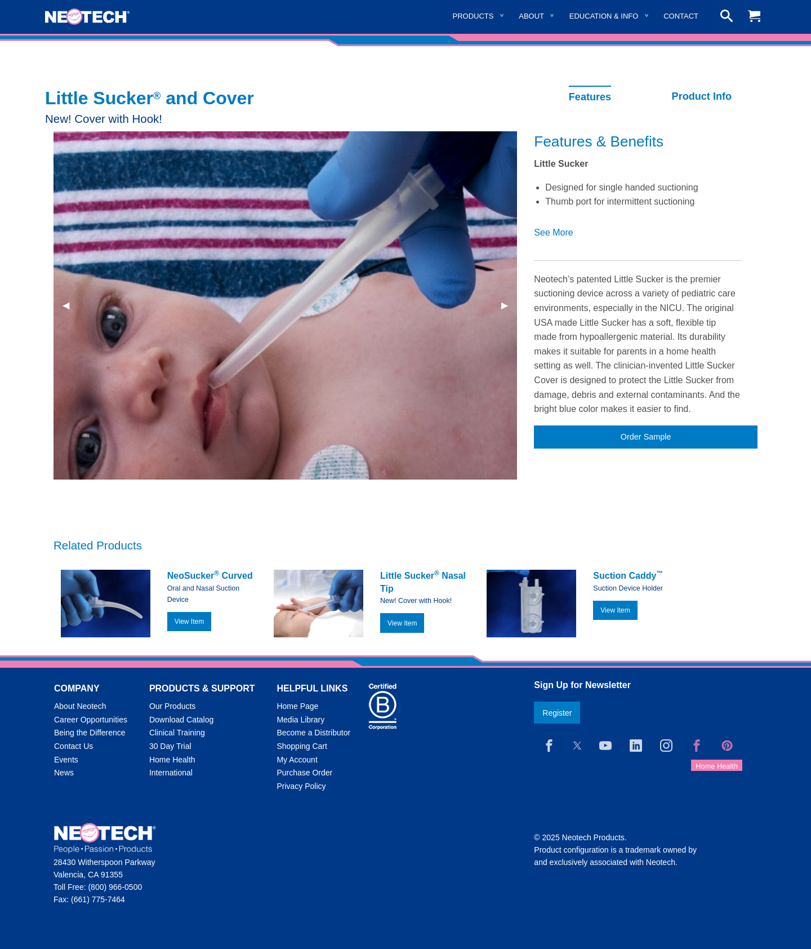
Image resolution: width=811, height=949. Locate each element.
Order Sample (646, 436)
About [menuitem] (531, 16)
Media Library (300, 719)
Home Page (297, 706)
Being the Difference (90, 732)
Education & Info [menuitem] (604, 16)
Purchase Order (304, 772)
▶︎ (509, 305)
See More (553, 232)
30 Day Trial (170, 746)
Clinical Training (177, 732)
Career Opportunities (90, 719)
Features (590, 97)
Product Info (702, 96)
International (171, 772)
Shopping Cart (302, 746)
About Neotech (80, 706)
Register (557, 712)
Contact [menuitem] (680, 16)
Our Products (172, 706)
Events (66, 759)
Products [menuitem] (473, 16)
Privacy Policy (301, 786)
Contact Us (73, 746)
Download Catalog (181, 719)
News (64, 772)
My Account (297, 759)
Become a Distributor (313, 732)
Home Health (172, 759)
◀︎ (70, 305)
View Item (189, 622)
